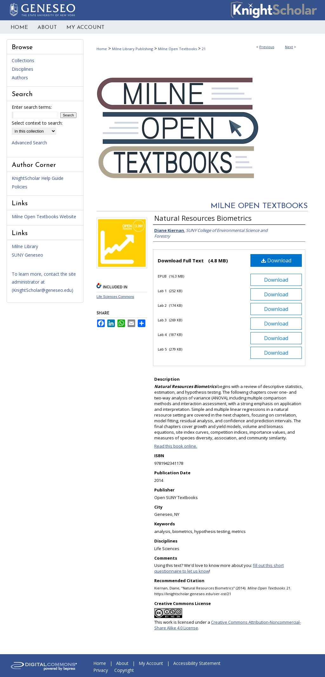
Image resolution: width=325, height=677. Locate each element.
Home (101, 48)
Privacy (100, 670)
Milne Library (25, 246)
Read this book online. (175, 446)
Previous (266, 46)
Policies (19, 187)
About (122, 663)
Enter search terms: (32, 107)
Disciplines (22, 69)
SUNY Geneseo (27, 255)
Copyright (124, 670)
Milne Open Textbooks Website (44, 217)
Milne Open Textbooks (177, 48)
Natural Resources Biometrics (203, 218)
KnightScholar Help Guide (37, 178)
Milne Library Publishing (132, 48)
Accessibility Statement (197, 663)
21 (204, 48)
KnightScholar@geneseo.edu (42, 290)
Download (276, 260)
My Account (151, 663)
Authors (20, 78)
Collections (23, 60)
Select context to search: (37, 123)
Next (289, 46)
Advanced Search (29, 143)
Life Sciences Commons (115, 297)
